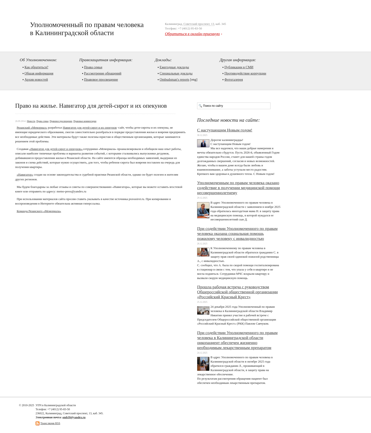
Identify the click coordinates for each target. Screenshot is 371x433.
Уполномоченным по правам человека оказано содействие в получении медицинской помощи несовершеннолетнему (238, 187)
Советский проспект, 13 (198, 24)
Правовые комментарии (84, 121)
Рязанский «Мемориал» (32, 127)
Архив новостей (36, 79)
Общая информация (38, 73)
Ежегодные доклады (174, 67)
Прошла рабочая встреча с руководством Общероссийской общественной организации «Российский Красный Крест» (237, 291)
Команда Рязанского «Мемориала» (39, 211)
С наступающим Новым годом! (224, 130)
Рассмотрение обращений (102, 73)
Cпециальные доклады (176, 73)
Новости (31, 121)
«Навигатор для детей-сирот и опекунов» (55, 149)
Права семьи (93, 67)
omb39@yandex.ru (74, 417)
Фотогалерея (233, 79)
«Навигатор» (25, 174)
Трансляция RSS (50, 423)
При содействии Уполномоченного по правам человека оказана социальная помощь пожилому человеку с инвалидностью (237, 233)
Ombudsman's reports (174, 79)
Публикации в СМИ (238, 67)
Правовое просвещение (101, 79)
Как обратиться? (36, 67)
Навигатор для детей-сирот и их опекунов (90, 127)
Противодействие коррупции (245, 73)
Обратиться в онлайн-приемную (192, 34)
